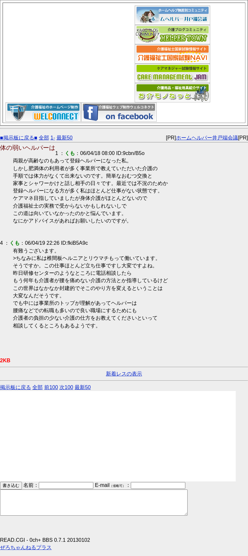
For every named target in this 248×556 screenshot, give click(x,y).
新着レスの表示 (124, 373)
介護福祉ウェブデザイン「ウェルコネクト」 (43, 112)
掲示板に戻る (15, 387)
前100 (51, 387)
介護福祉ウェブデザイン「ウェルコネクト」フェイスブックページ (119, 112)
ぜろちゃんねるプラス (26, 552)
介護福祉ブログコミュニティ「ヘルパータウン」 (172, 34)
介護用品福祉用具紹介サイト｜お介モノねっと (172, 92)
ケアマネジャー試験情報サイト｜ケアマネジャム (172, 73)
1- (52, 137)
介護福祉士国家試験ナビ (172, 54)
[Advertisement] (70, 50)
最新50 (65, 137)
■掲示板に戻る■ (18, 137)
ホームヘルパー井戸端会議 (172, 15)
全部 (44, 137)
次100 (66, 387)
